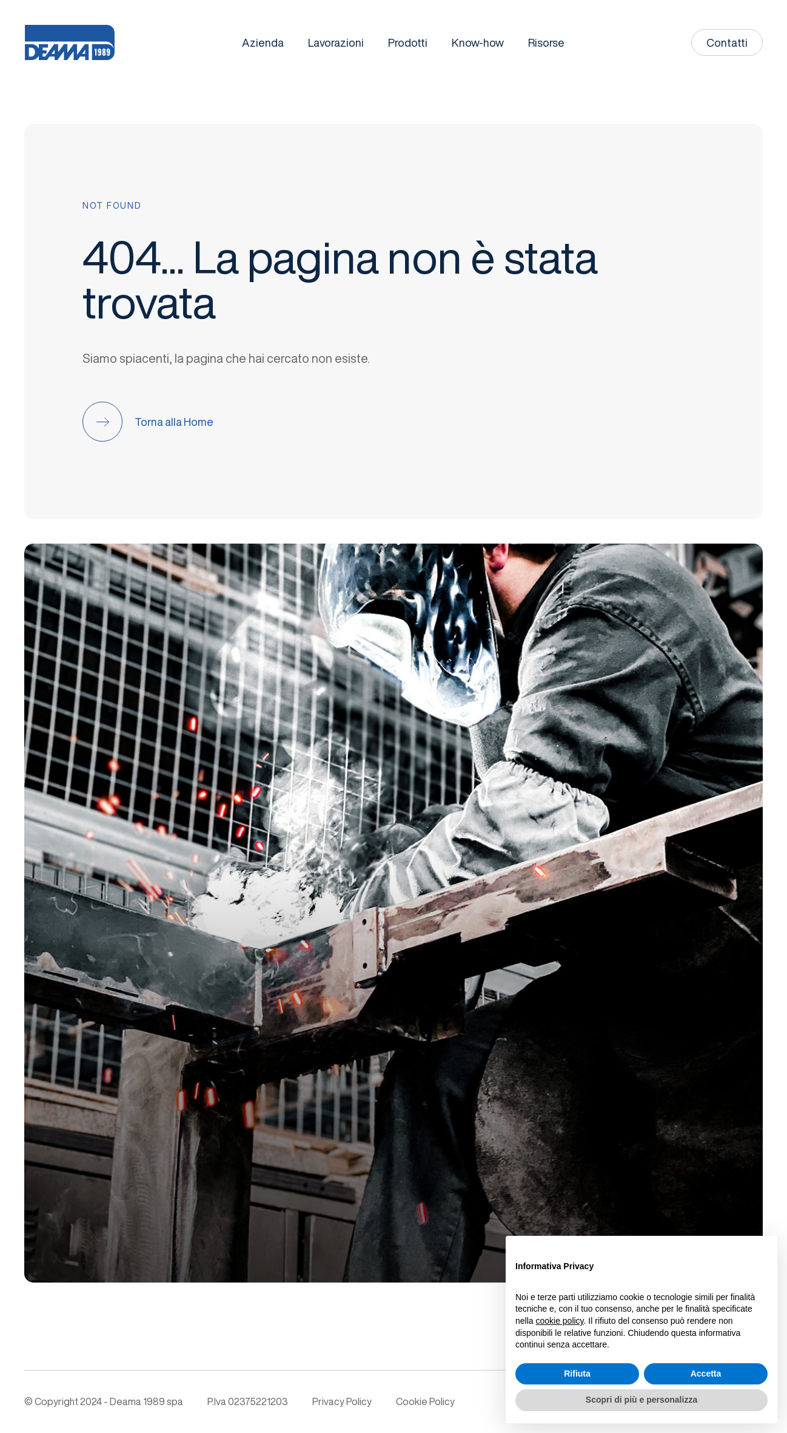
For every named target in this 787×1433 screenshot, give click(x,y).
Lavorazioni (336, 42)
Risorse (546, 42)
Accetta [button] (706, 1373)
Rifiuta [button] (577, 1373)
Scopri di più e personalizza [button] (641, 1399)
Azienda (263, 42)
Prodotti (407, 42)
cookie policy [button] (559, 1321)
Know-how (478, 42)
